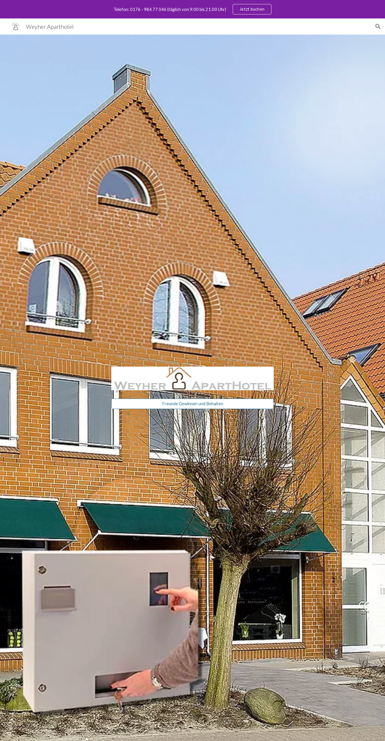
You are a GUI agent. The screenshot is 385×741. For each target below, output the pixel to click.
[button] (378, 26)
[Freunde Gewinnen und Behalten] (192, 403)
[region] (192, 9)
